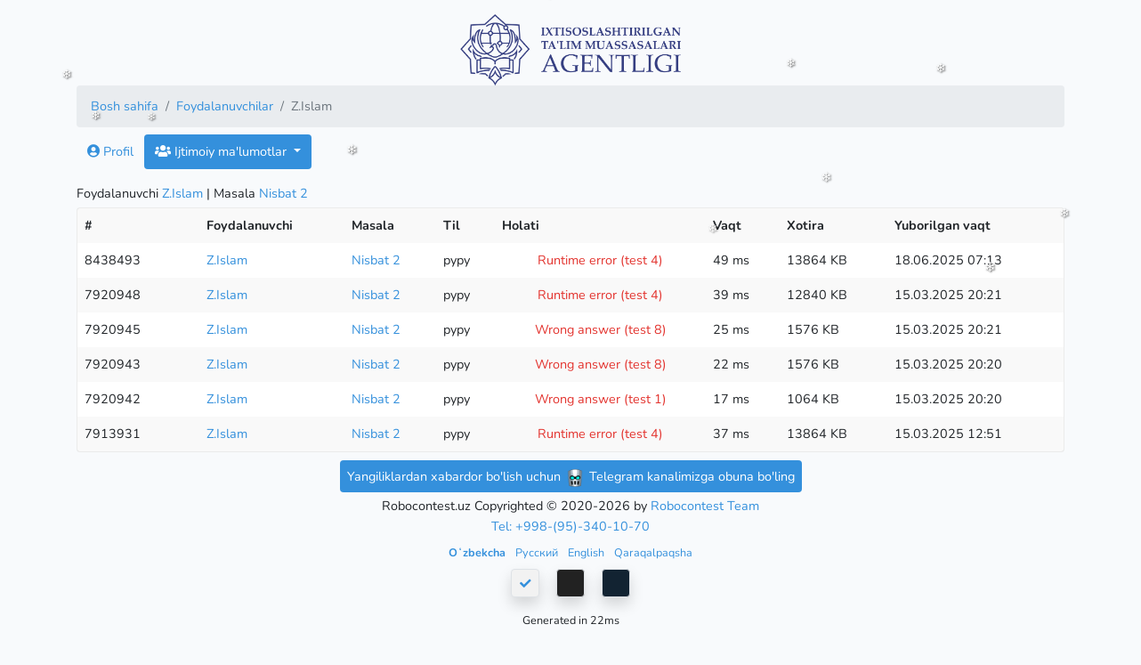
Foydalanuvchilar (224, 106)
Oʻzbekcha (478, 552)
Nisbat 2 (283, 193)
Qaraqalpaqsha (653, 552)
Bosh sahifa (124, 106)
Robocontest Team (705, 506)
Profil (110, 151)
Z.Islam (182, 193)
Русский (538, 552)
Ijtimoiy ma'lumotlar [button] (222, 151)
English (587, 552)
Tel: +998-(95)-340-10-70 (570, 526)
